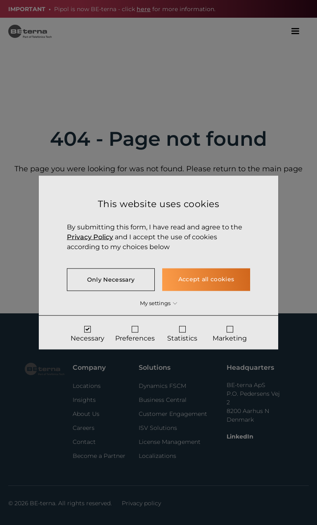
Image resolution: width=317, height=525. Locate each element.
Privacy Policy (90, 236)
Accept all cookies (206, 278)
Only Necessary (111, 279)
